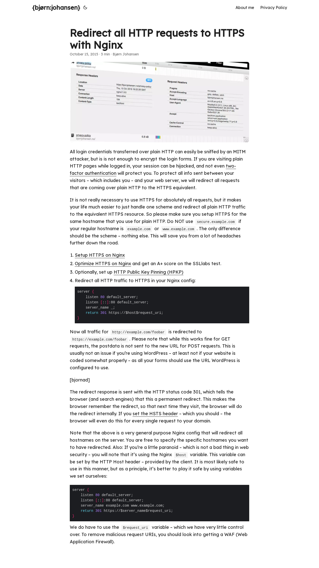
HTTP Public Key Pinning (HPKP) (148, 272)
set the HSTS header (155, 413)
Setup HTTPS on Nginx (100, 255)
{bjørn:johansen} (56, 7)
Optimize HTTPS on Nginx (103, 263)
